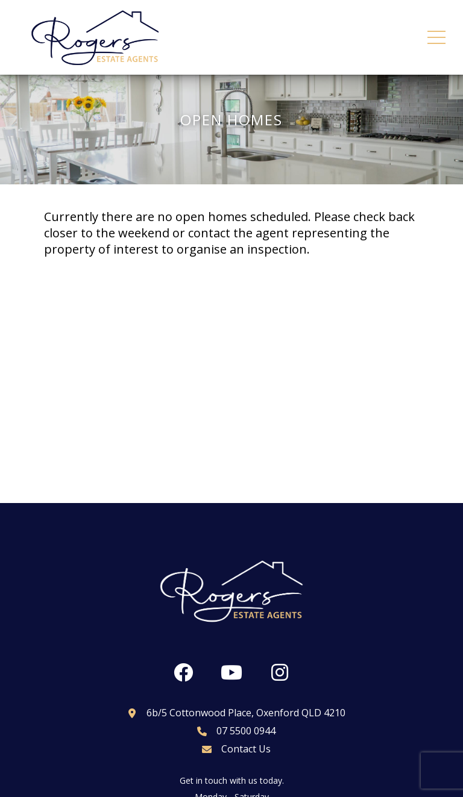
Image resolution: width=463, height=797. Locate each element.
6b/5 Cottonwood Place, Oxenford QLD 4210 (231, 712)
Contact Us (231, 748)
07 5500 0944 (231, 730)
